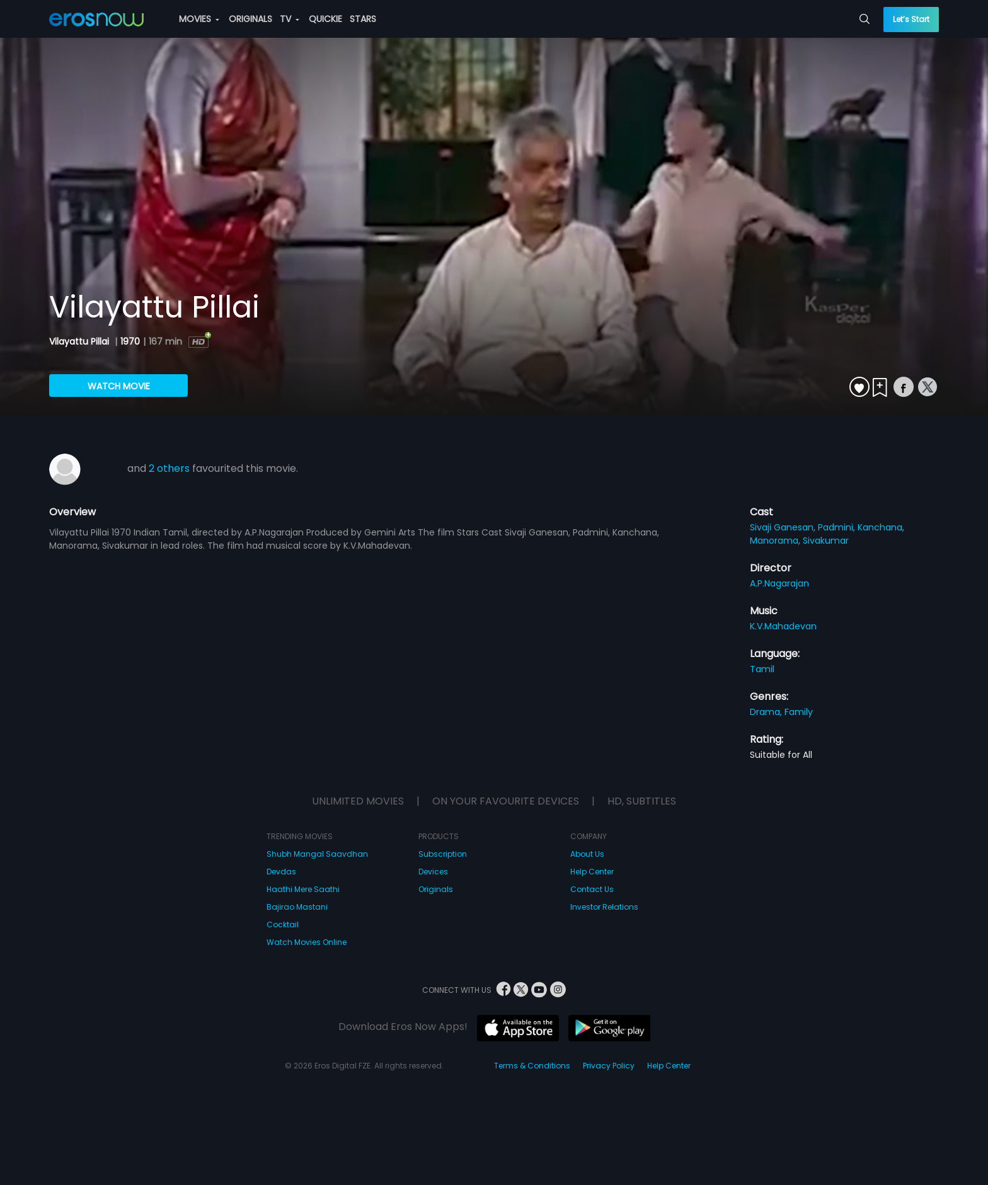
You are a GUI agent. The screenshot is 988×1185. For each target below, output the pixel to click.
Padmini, (838, 527)
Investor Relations (604, 907)
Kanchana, (881, 527)
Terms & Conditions (532, 1065)
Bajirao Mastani (297, 907)
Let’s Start (911, 19)
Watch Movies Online (307, 942)
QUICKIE (325, 19)
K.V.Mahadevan (783, 626)
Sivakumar (826, 540)
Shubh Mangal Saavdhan (317, 854)
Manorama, (776, 540)
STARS (363, 19)
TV (289, 19)
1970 (130, 341)
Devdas (281, 871)
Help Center (592, 871)
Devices (433, 871)
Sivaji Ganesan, (784, 527)
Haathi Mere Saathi (303, 889)
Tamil (762, 669)
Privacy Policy (609, 1065)
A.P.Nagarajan (779, 583)
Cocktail (283, 924)
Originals (435, 889)
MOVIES (199, 19)
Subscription (442, 854)
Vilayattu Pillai (80, 341)
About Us (587, 854)
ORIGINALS (250, 19)
